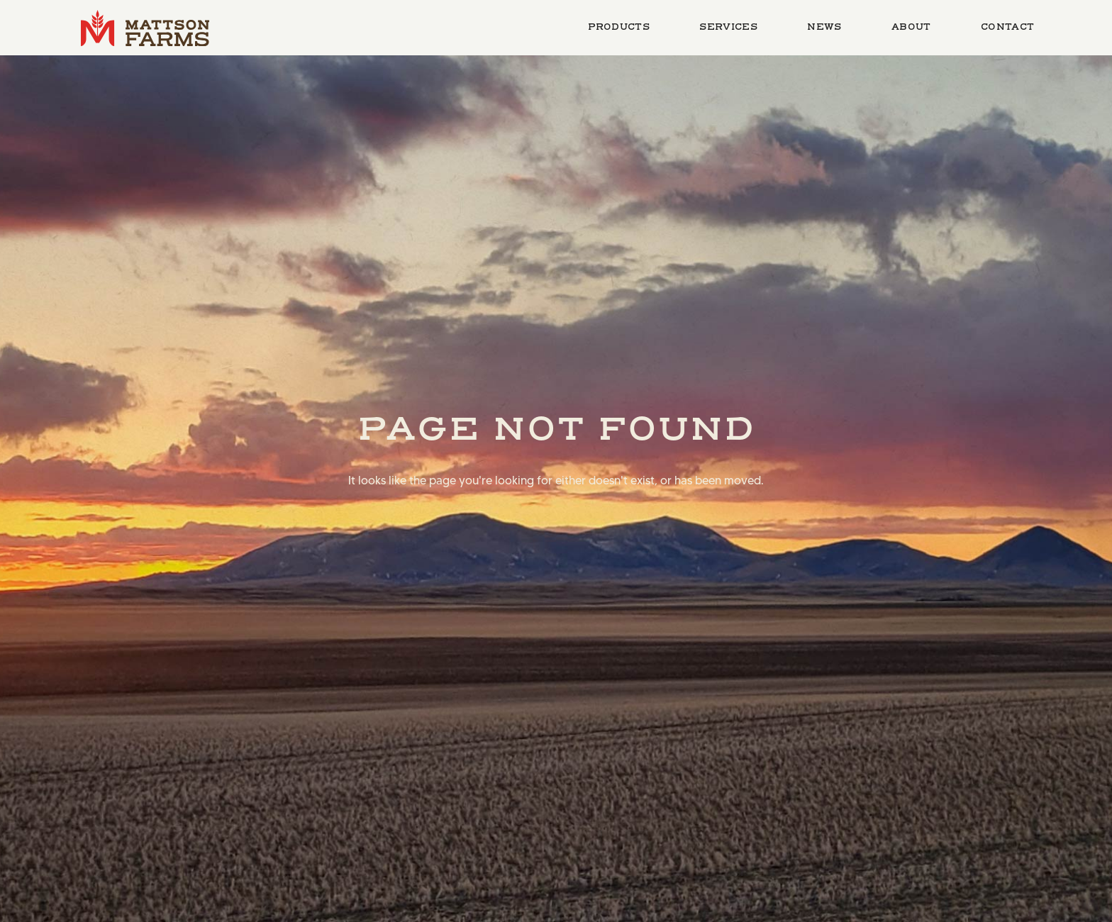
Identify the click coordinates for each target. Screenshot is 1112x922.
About (911, 27)
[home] (145, 27)
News (824, 27)
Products (619, 27)
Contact (1007, 27)
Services (728, 27)
